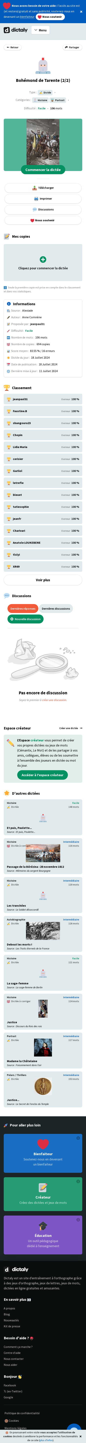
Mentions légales (15, 1428)
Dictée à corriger (18, 846)
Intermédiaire (71, 841)
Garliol (17, 471)
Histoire (11, 803)
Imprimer (43, 199)
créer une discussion (54, 700)
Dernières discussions (56, 608)
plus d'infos (46, 1440)
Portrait (11, 1036)
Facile (41, 108)
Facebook (10, 1385)
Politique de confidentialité (22, 1413)
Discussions (43, 209)
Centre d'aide (12, 1353)
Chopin (17, 435)
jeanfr (17, 518)
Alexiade (27, 310)
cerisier (18, 459)
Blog (7, 1314)
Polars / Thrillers (16, 1075)
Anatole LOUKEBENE (27, 542)
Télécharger (43, 188)
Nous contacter (14, 1359)
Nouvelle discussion (25, 619)
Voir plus (43, 579)
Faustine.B (20, 411)
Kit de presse (12, 1326)
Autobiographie (16, 919)
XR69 (16, 566)
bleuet (17, 495)
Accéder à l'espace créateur (42, 775)
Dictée (45, 93)
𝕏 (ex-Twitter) (13, 1391)
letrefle (18, 483)
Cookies (11, 1421)
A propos (9, 1308)
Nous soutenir (50, 17)
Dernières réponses (22, 608)
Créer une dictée (70, 728)
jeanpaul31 (37, 324)
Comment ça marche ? (18, 1347)
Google (8, 1397)
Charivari (19, 530)
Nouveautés (11, 1320)
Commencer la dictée (43, 169)
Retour (12, 47)
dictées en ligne (15, 1288)
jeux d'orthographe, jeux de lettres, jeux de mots (45, 1283)
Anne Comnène (32, 317)
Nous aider (10, 1365)
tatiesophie (21, 507)
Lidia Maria (20, 447)
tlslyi (16, 554)
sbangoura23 (22, 423)
